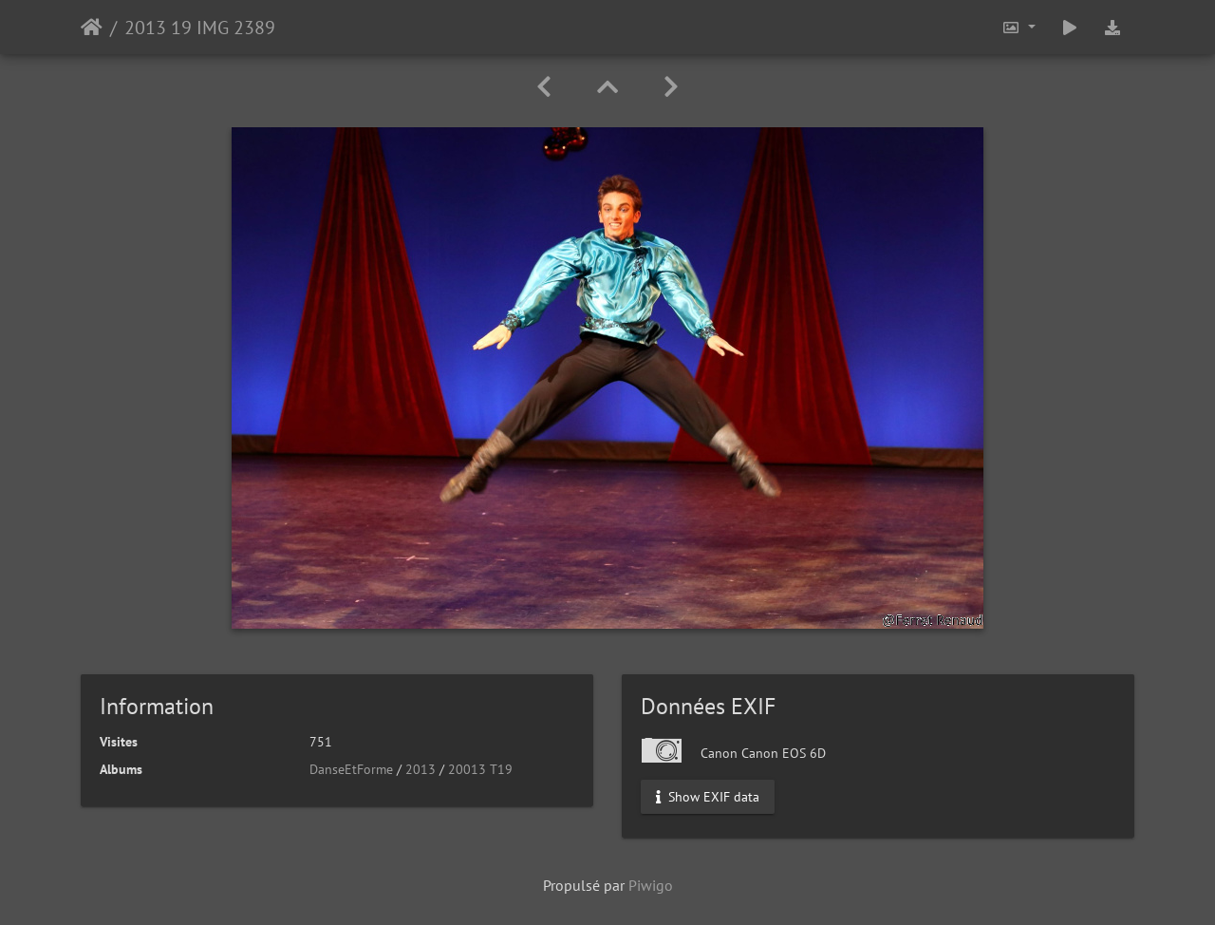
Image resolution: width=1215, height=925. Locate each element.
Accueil (92, 27)
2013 (420, 769)
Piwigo (650, 885)
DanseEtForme (351, 769)
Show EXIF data (707, 796)
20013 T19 (480, 769)
